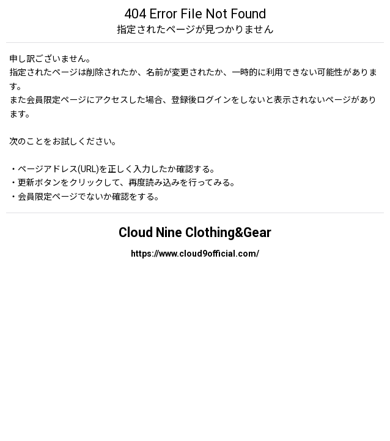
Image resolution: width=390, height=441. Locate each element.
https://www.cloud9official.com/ (195, 253)
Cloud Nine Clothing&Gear (195, 232)
